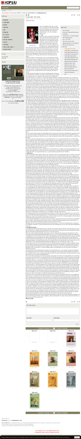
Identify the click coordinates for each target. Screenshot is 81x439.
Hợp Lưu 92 (71, 350)
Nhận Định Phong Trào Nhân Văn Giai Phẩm (72, 61)
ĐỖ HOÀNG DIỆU (30, 20)
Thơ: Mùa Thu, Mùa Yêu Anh (68, 45)
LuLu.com (20, 94)
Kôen (65, 74)
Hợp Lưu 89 (71, 371)
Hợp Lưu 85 (64, 27)
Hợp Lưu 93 (53, 350)
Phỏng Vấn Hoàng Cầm (69, 68)
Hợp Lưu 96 (53, 330)
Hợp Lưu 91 (34, 371)
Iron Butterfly (65, 34)
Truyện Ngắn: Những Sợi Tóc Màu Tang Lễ (72, 57)
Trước (74, 15)
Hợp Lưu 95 (71, 330)
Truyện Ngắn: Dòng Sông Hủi (70, 55)
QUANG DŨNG (5, 56)
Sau (77, 15)
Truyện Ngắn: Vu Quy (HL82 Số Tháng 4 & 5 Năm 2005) (72, 54)
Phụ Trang (65, 46)
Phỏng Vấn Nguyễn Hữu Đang (70, 66)
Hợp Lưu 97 (34, 330)
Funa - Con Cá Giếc (66, 39)
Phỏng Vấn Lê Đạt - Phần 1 (69, 63)
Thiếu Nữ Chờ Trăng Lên (69, 72)
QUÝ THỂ (4, 58)
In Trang (26, 302)
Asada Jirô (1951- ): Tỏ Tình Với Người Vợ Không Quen (71, 35)
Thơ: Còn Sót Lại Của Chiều (68, 41)
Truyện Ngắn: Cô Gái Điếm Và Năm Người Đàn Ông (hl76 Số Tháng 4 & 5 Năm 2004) (72, 50)
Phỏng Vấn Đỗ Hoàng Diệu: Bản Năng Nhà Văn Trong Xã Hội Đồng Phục (72, 59)
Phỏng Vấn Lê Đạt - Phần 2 (69, 65)
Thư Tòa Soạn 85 (66, 30)
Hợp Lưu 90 (53, 371)
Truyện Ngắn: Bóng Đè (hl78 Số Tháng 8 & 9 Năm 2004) (72, 52)
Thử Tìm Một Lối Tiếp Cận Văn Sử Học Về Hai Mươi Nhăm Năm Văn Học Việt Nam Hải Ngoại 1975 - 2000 (72, 70)
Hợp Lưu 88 (34, 392)
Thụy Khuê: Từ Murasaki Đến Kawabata (71, 32)
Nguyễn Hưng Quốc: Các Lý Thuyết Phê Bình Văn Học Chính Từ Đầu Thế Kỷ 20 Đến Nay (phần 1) (71, 43)
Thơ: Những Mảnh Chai (67, 37)
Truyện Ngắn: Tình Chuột (69, 48)
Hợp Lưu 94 (34, 350)
